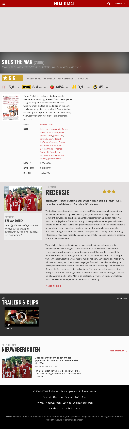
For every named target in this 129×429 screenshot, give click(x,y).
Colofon (69, 397)
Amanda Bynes (60, 129)
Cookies (66, 402)
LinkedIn (69, 408)
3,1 (84, 87)
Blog (83, 397)
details (20, 78)
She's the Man (17, 62)
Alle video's (122, 298)
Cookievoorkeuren (83, 402)
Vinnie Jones (58, 132)
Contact (47, 397)
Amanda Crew (46, 145)
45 (103, 87)
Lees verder (54, 286)
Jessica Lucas (46, 135)
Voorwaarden (53, 402)
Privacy (40, 402)
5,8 (14, 87)
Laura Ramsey (46, 139)
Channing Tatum (57, 142)
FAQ (77, 397)
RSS (78, 408)
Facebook (54, 408)
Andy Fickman (46, 124)
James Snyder (54, 158)
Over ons (58, 397)
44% (62, 87)
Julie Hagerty (46, 129)
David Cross (45, 132)
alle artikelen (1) (118, 350)
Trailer (8, 328)
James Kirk (58, 135)
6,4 (39, 87)
